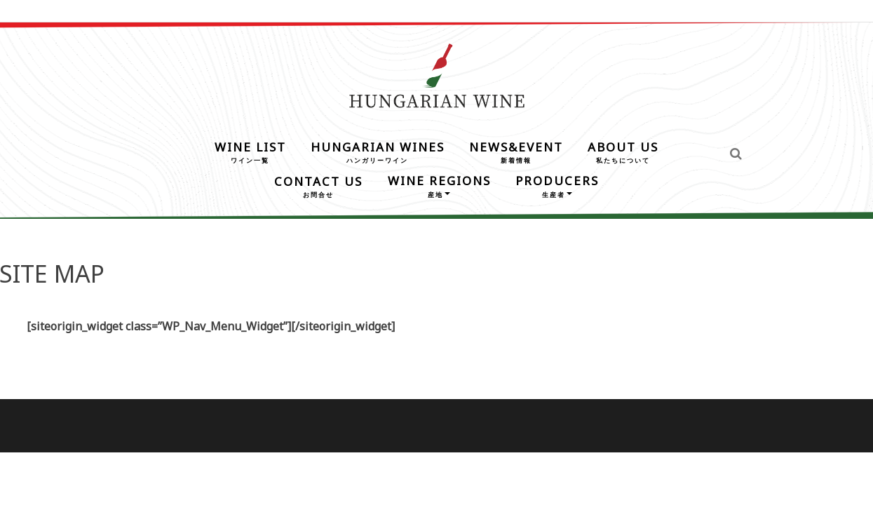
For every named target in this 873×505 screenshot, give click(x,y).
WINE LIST (250, 151)
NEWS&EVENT (516, 151)
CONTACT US (318, 185)
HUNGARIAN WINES (378, 151)
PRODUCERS (557, 185)
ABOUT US (623, 151)
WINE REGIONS (439, 185)
